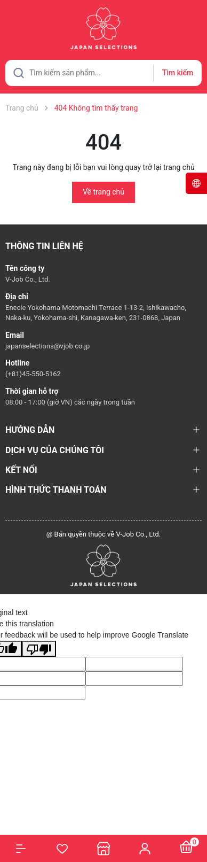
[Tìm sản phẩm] (103, 73)
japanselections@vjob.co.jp (47, 346)
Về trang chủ (103, 192)
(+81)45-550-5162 (33, 374)
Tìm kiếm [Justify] (177, 72)
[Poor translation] (39, 649)
